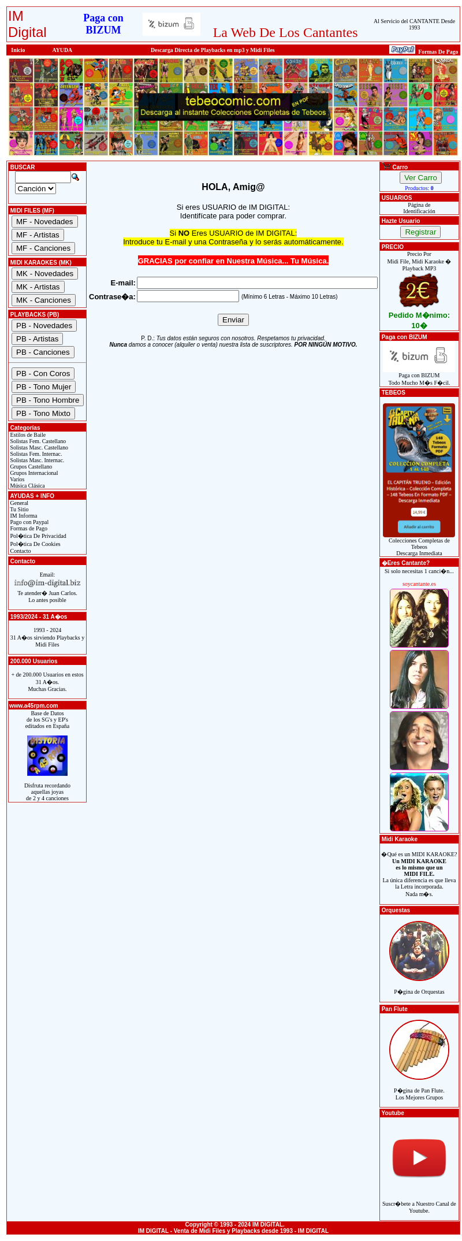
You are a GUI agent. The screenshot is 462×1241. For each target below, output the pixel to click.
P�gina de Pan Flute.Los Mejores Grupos (419, 1088)
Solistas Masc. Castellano (38, 447)
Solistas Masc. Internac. (36, 460)
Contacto (20, 551)
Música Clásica (27, 485)
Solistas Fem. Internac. (35, 454)
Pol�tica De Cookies (35, 544)
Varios (16, 479)
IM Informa (23, 515)
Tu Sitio (18, 509)
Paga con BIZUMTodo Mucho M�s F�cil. (419, 376)
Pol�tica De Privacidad (37, 536)
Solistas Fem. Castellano (37, 441)
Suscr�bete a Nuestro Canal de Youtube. (419, 1201)
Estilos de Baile (27, 435)
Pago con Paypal (29, 522)
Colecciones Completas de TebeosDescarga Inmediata (419, 544)
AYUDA (63, 50)
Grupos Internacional (33, 473)
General (18, 503)
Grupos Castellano (30, 466)
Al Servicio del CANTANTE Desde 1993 (414, 24)
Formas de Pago (28, 528)
